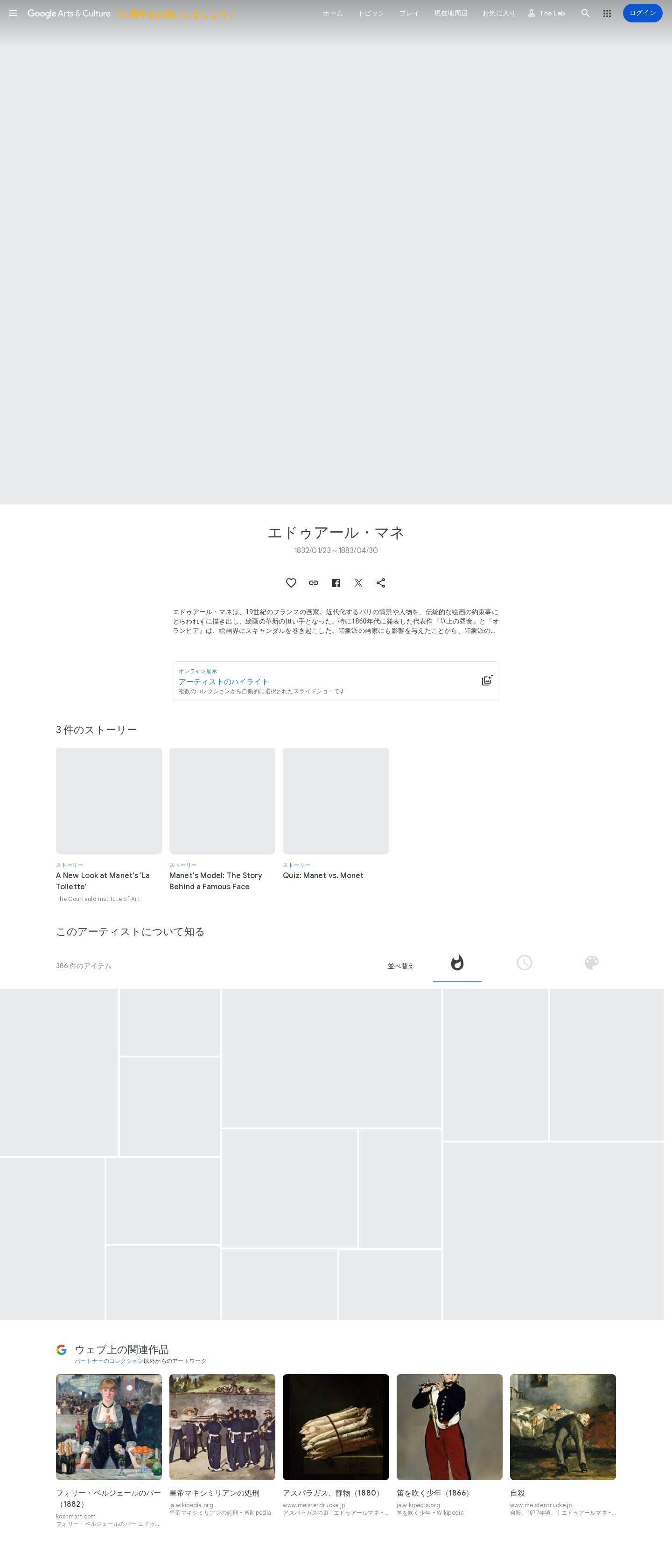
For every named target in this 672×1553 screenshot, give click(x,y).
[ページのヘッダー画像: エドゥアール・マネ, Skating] (336, 252)
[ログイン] (643, 13)
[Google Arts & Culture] (131, 13)
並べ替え (401, 966)
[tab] (457, 966)
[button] (13, 13)
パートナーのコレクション (109, 1360)
